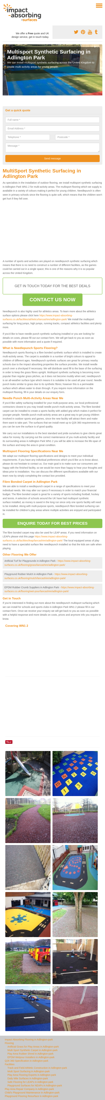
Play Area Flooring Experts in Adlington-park (31, 1074)
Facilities (9, 1064)
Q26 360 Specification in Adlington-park (26, 1060)
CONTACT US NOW (52, 299)
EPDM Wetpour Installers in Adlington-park (30, 1057)
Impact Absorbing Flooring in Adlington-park (29, 1039)
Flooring (9, 1043)
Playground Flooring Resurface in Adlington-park (31, 1096)
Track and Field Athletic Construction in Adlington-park (37, 1067)
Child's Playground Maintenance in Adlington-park (32, 1092)
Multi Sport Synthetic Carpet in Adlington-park (32, 1050)
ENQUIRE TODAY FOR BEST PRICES (52, 523)
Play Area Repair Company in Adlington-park (29, 1089)
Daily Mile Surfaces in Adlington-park (27, 1078)
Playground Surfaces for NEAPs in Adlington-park (34, 1085)
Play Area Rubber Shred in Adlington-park (30, 1053)
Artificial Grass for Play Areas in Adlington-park (33, 1046)
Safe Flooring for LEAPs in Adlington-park (30, 1082)
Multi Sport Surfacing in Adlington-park (28, 1071)
